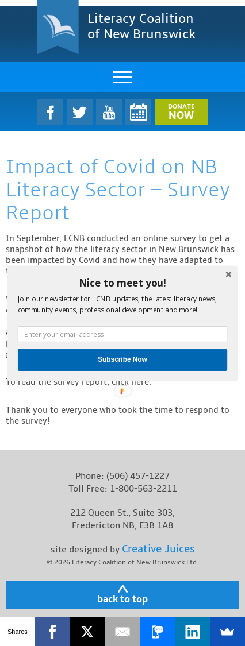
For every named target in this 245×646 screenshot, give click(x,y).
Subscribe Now (122, 359)
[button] (122, 282)
